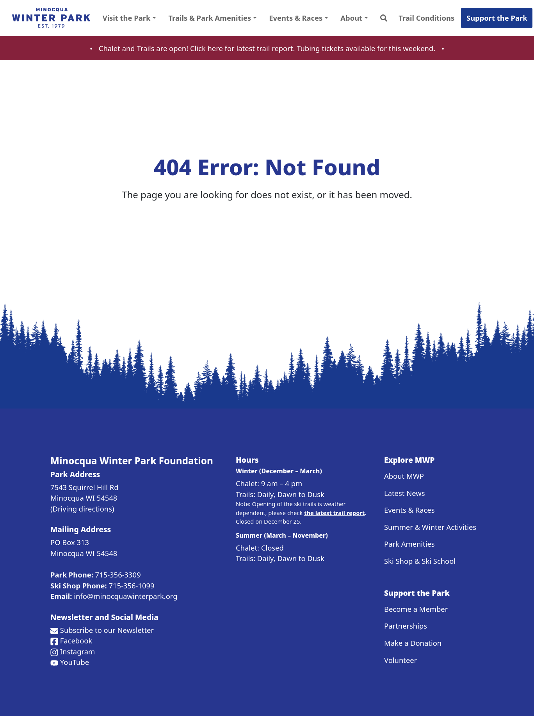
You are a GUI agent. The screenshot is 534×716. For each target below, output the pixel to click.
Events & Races (409, 510)
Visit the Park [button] (127, 18)
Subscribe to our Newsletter (107, 630)
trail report (275, 48)
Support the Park (496, 18)
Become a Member (416, 609)
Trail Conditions (426, 18)
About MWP (404, 476)
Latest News (404, 493)
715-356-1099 (132, 585)
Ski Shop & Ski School (420, 561)
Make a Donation (412, 643)
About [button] (351, 18)
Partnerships (405, 626)
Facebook (76, 640)
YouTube (74, 662)
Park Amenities (409, 544)
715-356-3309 (118, 574)
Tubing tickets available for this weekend (365, 48)
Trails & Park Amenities (209, 18)
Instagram (77, 651)
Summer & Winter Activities (430, 527)
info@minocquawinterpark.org (125, 596)
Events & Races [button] (295, 18)
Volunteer (400, 660)
